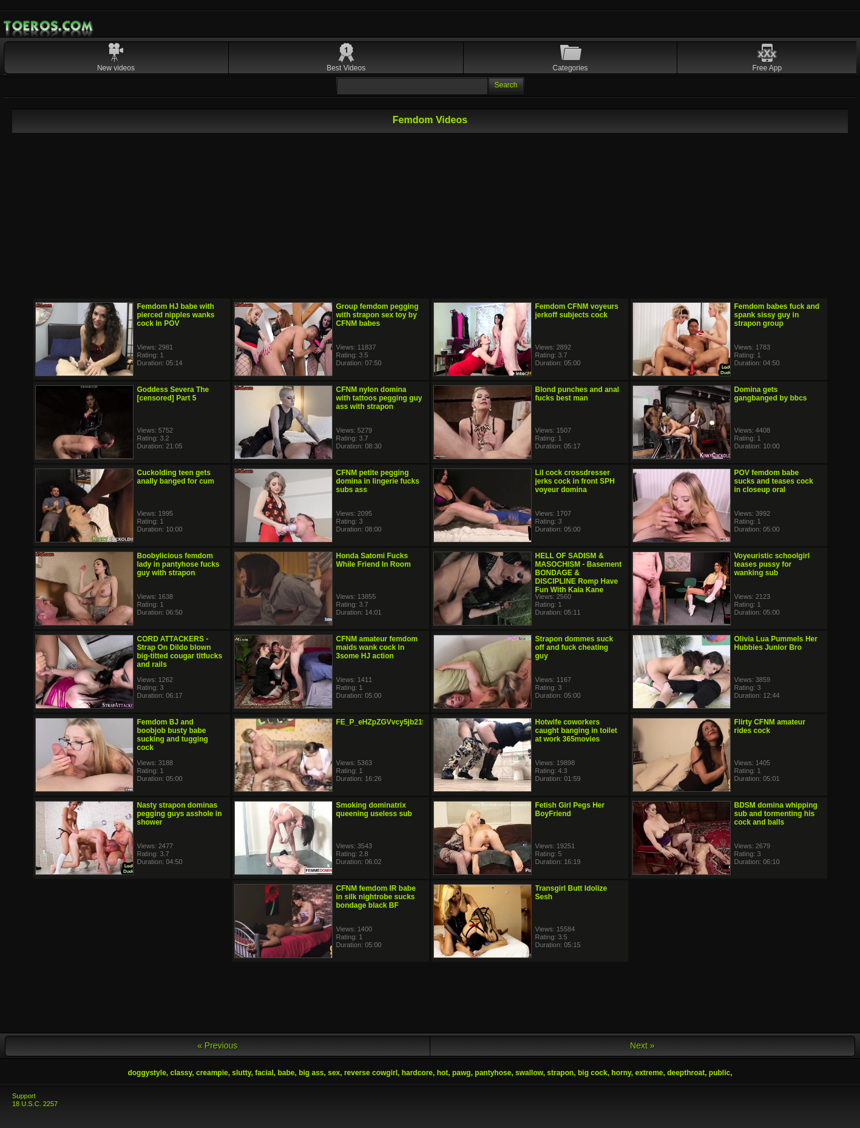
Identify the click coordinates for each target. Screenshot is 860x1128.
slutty (241, 1073)
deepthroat (686, 1073)
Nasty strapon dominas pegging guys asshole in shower (179, 813)
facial (264, 1073)
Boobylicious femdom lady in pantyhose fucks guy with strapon (178, 564)
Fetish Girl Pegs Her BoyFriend (570, 809)
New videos (116, 68)
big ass (311, 1073)
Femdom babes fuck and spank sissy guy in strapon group (777, 315)
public (719, 1073)
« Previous (217, 1045)
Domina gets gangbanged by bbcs (770, 393)
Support (24, 1095)
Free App (767, 68)
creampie (212, 1073)
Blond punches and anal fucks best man (577, 393)
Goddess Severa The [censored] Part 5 (173, 393)
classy (181, 1073)
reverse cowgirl (371, 1073)
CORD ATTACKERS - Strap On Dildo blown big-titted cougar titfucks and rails (180, 652)
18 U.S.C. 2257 (35, 1103)
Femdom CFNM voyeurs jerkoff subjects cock (576, 310)
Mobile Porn (49, 26)
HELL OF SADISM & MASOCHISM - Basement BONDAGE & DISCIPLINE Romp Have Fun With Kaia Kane (578, 573)
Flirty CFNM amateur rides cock (769, 726)
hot (443, 1073)
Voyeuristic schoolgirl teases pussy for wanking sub (772, 564)
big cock (593, 1073)
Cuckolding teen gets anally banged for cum (175, 476)
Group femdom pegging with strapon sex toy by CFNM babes (377, 315)
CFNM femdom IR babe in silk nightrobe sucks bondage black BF (376, 897)
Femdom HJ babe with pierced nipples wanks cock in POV (176, 315)
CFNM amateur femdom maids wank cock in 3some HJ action (377, 647)
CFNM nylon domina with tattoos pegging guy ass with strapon (379, 398)
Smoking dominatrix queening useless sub (374, 809)
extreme (649, 1073)
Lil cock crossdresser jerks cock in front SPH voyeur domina (575, 481)
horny (621, 1073)
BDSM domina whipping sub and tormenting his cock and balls (776, 813)
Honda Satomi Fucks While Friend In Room (373, 560)
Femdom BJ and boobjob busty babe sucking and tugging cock (172, 735)
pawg (461, 1073)
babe (286, 1073)
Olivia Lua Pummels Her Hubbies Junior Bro (776, 643)
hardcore (417, 1073)
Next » (642, 1045)
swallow (529, 1073)
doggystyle (146, 1073)
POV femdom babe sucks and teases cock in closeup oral (773, 481)
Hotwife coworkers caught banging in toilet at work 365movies (576, 730)
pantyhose (493, 1073)
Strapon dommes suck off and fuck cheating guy (574, 647)
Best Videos (346, 68)
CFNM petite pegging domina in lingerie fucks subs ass (377, 481)
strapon (560, 1073)
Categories (570, 68)
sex (334, 1073)
